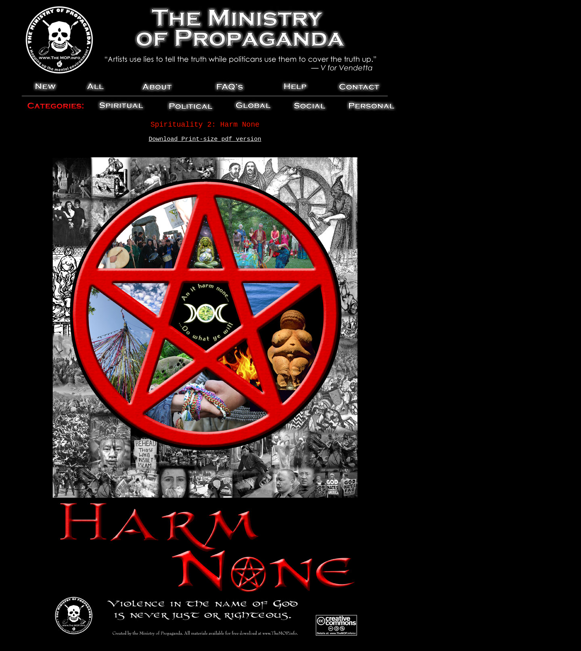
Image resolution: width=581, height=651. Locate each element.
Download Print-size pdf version (204, 139)
